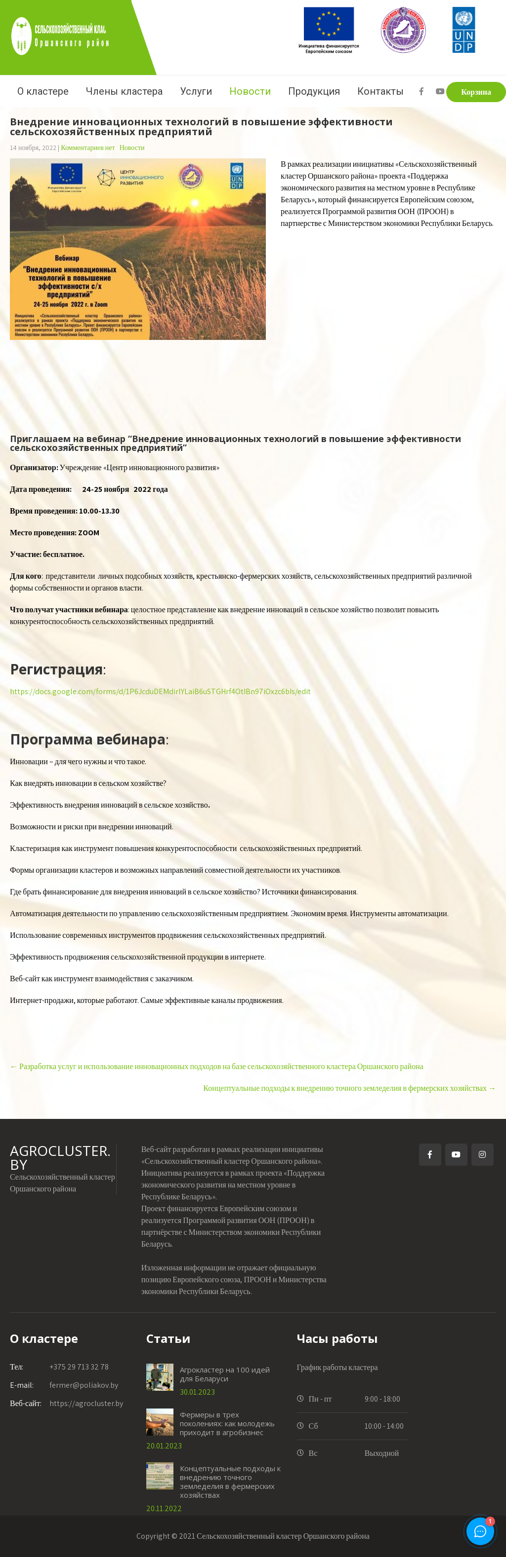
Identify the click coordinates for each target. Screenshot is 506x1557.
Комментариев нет (88, 147)
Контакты (380, 91)
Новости (250, 91)
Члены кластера (124, 91)
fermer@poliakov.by (64, 1385)
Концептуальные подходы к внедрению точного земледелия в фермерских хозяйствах (349, 1088)
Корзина (476, 92)
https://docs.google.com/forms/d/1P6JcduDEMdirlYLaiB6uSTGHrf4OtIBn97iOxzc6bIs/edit (160, 691)
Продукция (314, 91)
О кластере (43, 91)
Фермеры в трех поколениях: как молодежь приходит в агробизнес (227, 1423)
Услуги (196, 91)
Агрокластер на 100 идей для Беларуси (225, 1374)
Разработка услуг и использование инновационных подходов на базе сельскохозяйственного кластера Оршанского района (216, 1066)
